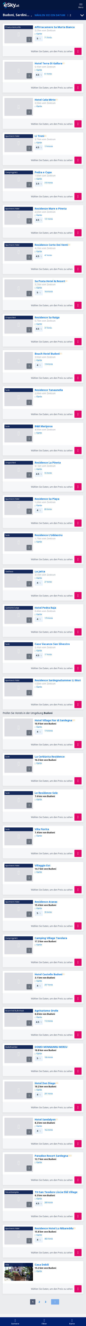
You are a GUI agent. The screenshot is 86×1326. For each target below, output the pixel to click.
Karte (38, 33)
